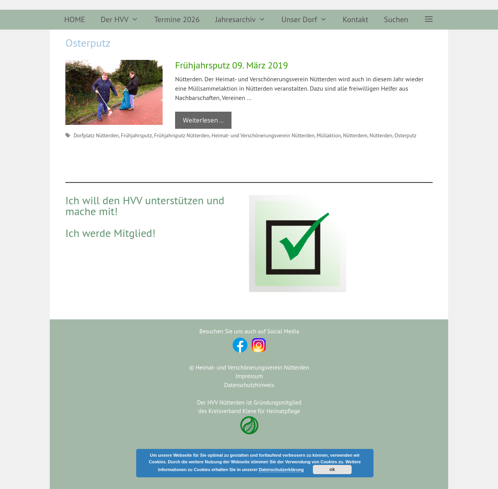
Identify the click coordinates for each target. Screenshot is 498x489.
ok (332, 469)
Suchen (396, 19)
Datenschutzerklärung (281, 469)
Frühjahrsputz (136, 135)
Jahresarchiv (244, 20)
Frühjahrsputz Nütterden (181, 135)
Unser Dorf (308, 20)
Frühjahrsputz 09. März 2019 (231, 65)
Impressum (249, 376)
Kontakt (355, 19)
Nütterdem (355, 135)
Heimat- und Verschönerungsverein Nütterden (263, 135)
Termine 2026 (177, 19)
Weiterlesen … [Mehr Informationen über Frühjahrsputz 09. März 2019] (203, 120)
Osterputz (405, 135)
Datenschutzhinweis (249, 385)
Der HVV (124, 20)
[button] (429, 20)
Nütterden (381, 135)
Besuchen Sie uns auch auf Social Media (249, 331)
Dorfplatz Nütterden (96, 135)
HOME (74, 19)
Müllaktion (329, 135)
